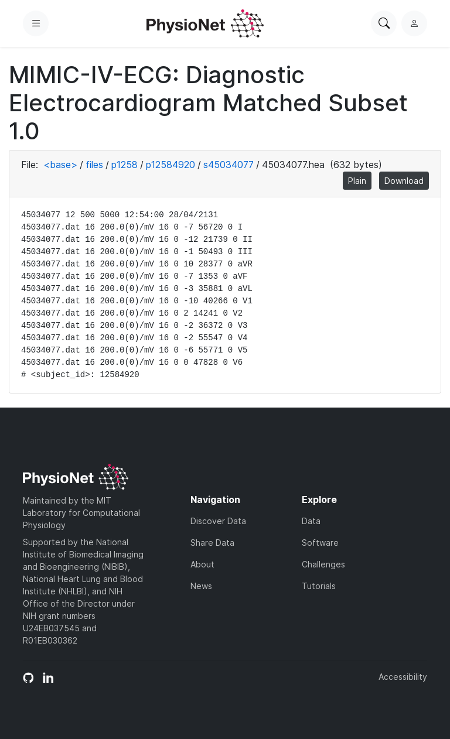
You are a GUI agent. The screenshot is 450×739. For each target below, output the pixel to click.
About (202, 564)
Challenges (323, 564)
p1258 (124, 164)
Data (311, 521)
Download (404, 181)
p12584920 (170, 164)
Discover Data (218, 521)
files (94, 164)
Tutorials (319, 586)
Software (320, 543)
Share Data (212, 543)
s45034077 (228, 164)
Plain (357, 181)
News (201, 586)
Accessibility (403, 677)
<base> (60, 164)
